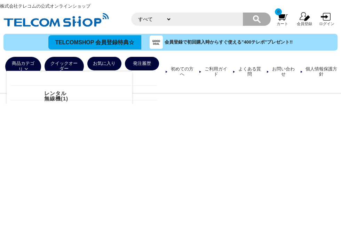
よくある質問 (249, 72)
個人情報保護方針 (321, 72)
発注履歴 (142, 63)
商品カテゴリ (23, 66)
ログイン (326, 24)
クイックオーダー (64, 66)
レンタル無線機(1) (56, 95)
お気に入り (104, 63)
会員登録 (304, 24)
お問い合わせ (283, 72)
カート (282, 24)
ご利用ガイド (216, 72)
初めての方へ (182, 72)
